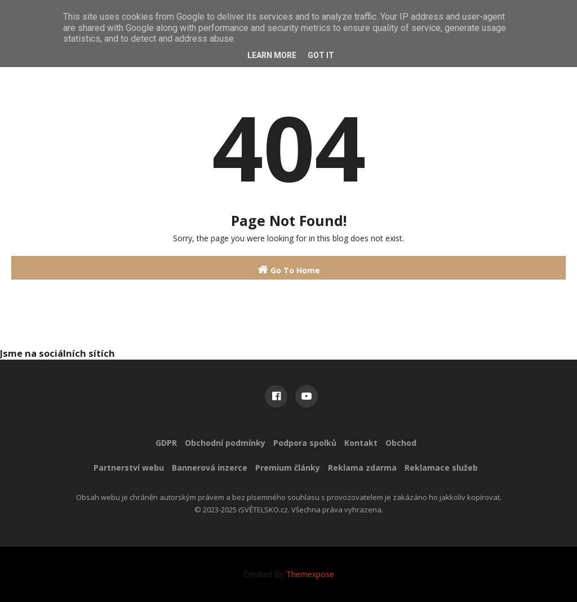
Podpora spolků (304, 442)
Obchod (400, 442)
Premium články (287, 467)
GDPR (166, 442)
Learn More (271, 55)
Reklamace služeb (441, 467)
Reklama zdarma (362, 467)
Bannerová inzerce (209, 467)
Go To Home (289, 270)
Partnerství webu (129, 467)
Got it (321, 55)
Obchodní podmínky (225, 442)
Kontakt (361, 442)
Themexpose (310, 574)
